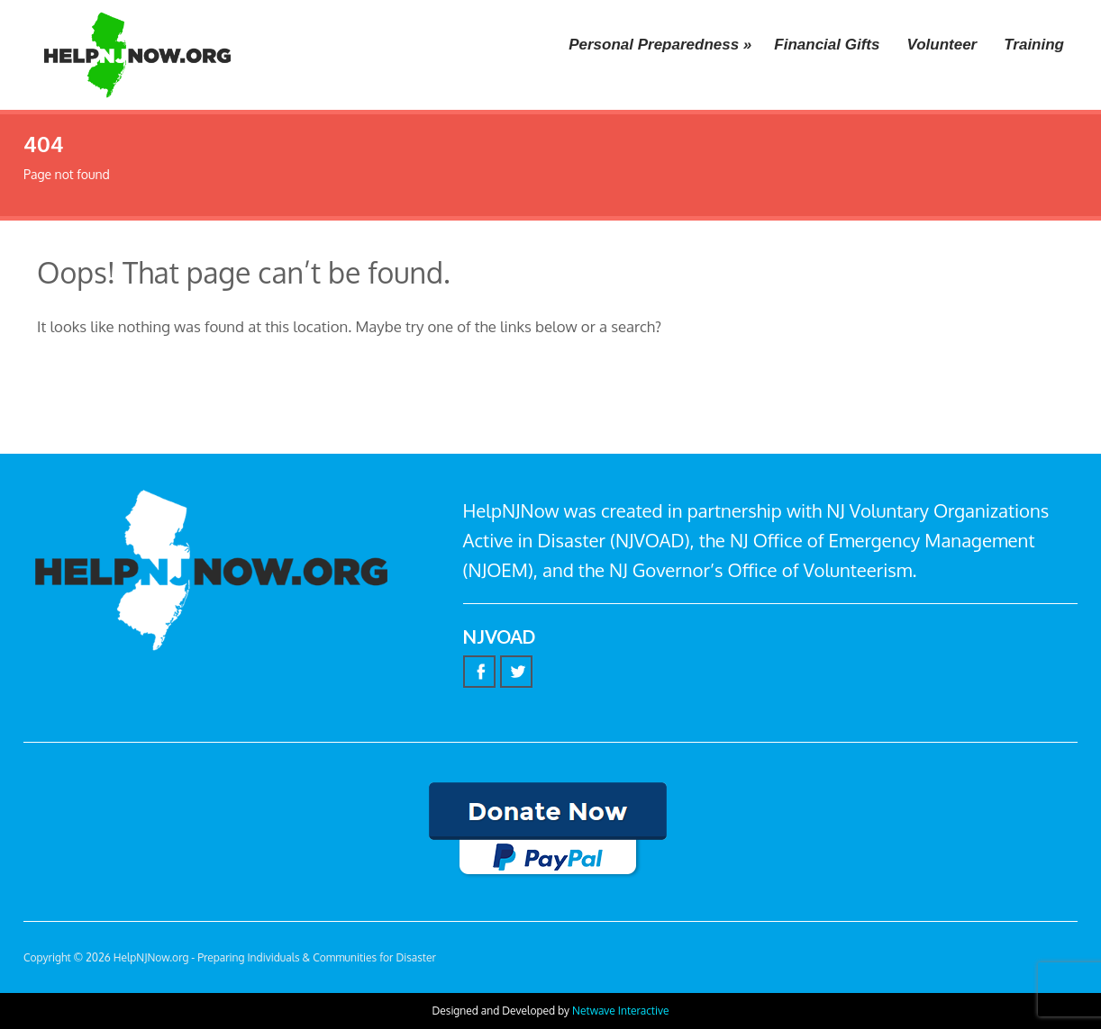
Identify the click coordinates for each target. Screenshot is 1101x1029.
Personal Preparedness (660, 44)
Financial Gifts (826, 44)
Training (1034, 44)
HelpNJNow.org (151, 957)
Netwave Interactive (620, 1010)
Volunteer (941, 44)
